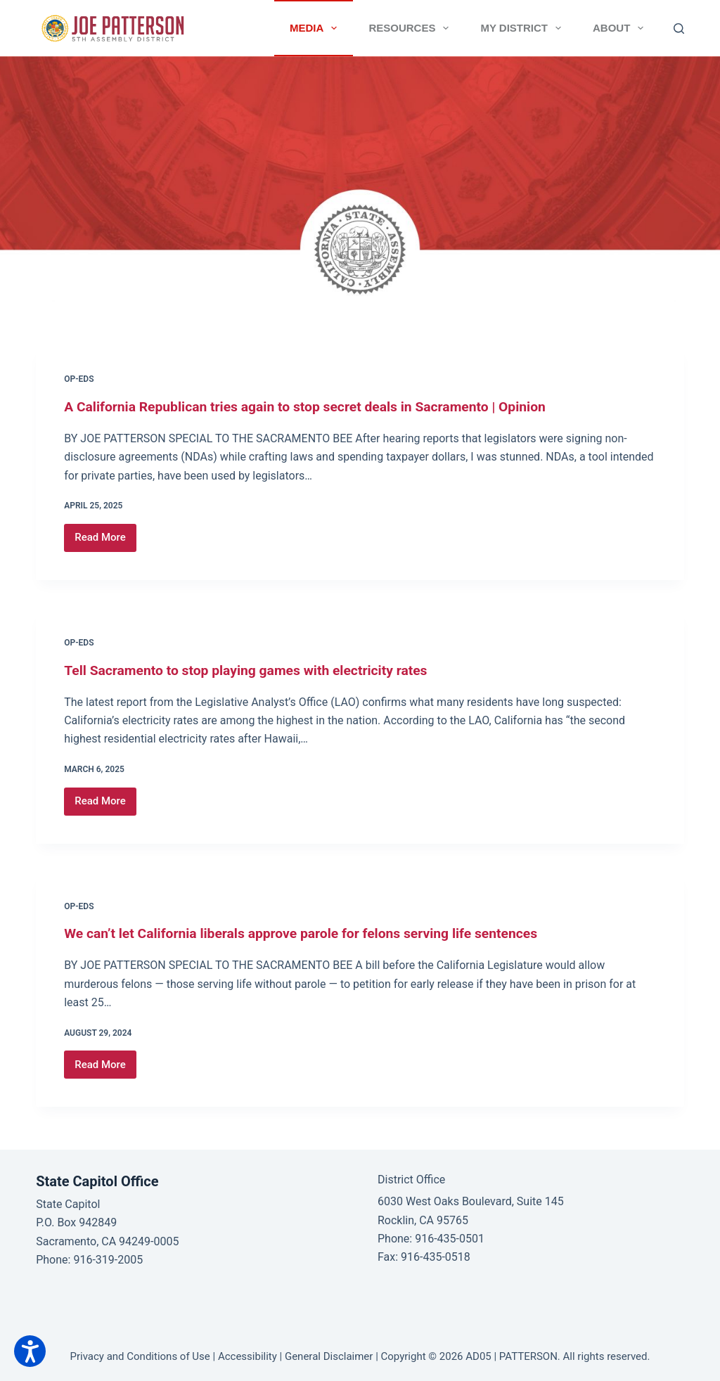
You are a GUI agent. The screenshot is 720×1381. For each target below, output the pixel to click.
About (621, 28)
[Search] (679, 28)
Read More (105, 541)
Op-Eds (79, 379)
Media (316, 28)
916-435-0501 (449, 1238)
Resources (411, 28)
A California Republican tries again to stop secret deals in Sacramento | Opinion (314, 406)
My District (523, 28)
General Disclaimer (329, 1356)
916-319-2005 (108, 1259)
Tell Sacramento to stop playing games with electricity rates (252, 670)
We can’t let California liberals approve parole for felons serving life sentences (309, 933)
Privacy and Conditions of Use (140, 1356)
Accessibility (247, 1356)
